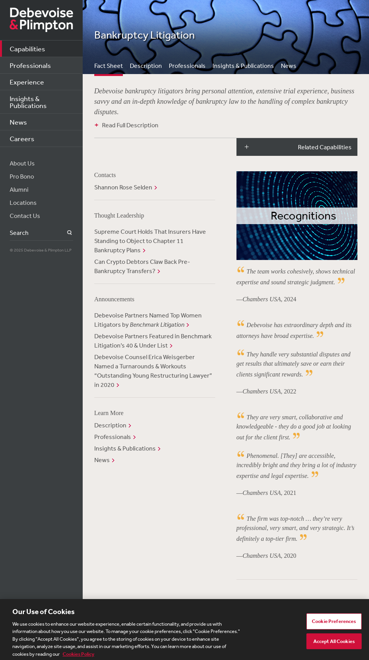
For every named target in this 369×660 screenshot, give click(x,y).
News (18, 122)
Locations (23, 202)
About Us (22, 163)
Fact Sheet (108, 65)
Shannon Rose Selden (123, 187)
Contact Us (25, 215)
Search (65, 232)
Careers (22, 138)
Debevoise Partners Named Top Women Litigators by (148, 319)
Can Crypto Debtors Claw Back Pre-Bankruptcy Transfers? (142, 266)
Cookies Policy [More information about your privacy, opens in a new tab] (78, 656)
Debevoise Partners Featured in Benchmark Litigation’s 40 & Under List (153, 340)
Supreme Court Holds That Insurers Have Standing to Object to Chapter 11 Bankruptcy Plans (150, 241)
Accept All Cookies (334, 643)
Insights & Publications (28, 102)
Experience (27, 82)
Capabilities (27, 48)
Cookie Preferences (334, 623)
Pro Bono (22, 176)
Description (146, 65)
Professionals (30, 65)
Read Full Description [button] (130, 125)
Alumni (19, 189)
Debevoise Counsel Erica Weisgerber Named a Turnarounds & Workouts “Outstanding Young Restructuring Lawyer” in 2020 (153, 370)
